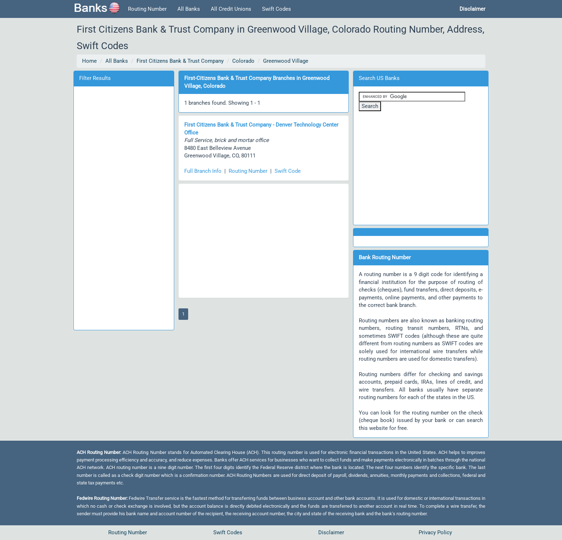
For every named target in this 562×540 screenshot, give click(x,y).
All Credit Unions (231, 9)
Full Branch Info (203, 171)
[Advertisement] (123, 206)
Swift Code (288, 171)
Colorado (243, 61)
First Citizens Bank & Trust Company (180, 61)
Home (89, 61)
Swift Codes (276, 9)
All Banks (188, 9)
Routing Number (147, 9)
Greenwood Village (285, 61)
